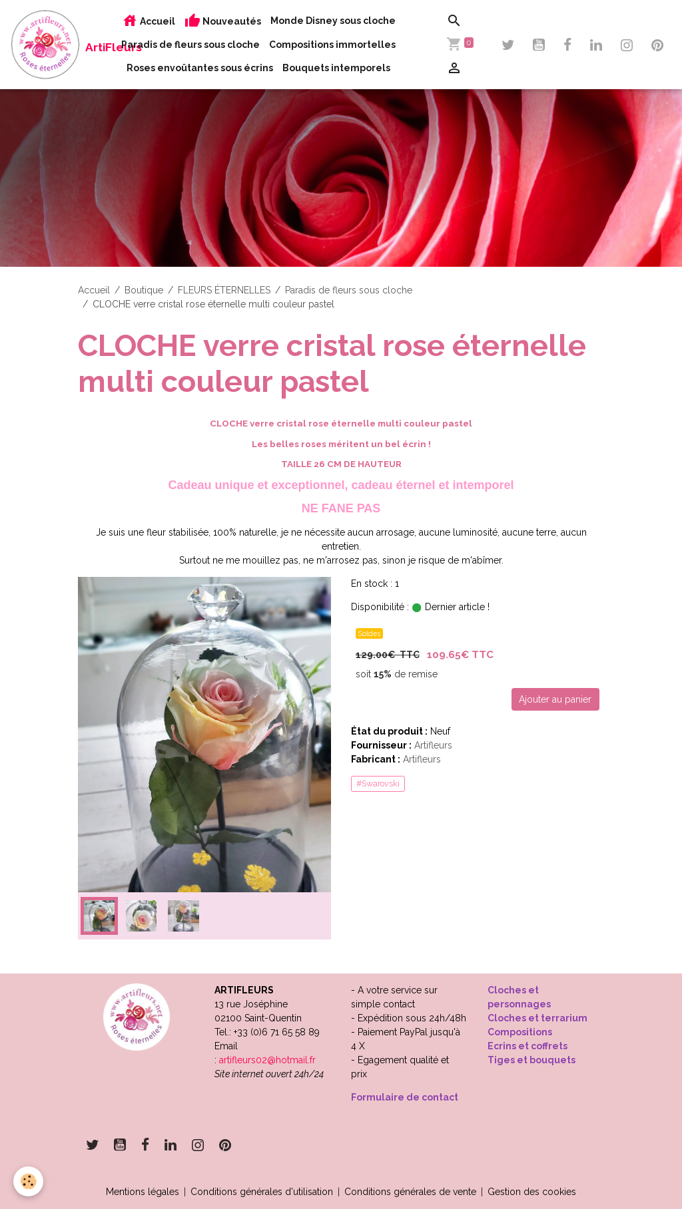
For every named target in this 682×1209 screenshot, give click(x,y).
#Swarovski (378, 783)
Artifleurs (433, 745)
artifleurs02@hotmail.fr (267, 1060)
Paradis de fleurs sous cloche (190, 44)
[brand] (45, 44)
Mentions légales (142, 1191)
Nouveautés (222, 21)
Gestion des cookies (532, 1191)
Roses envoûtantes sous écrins (200, 68)
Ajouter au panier (555, 699)
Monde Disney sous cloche (333, 20)
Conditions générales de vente (410, 1191)
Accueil (148, 21)
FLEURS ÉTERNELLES (224, 290)
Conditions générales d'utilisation (261, 1191)
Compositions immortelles (332, 44)
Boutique (144, 290)
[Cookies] (28, 1181)
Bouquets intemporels (336, 68)
